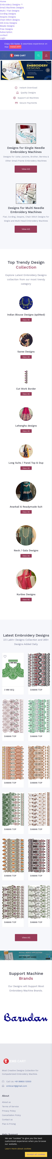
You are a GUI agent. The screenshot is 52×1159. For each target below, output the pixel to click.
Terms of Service (10, 1106)
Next (48, 70)
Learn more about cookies (18, 1148)
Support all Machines (28, 98)
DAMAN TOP (36, 690)
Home (3, 1)
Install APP (15, 47)
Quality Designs (28, 92)
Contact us (7, 1119)
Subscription (6, 32)
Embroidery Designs (11, 4)
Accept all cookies (36, 1154)
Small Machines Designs (12, 7)
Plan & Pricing (9, 1124)
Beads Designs (7, 26)
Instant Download (28, 87)
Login (2, 38)
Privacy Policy (9, 1111)
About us (6, 1102)
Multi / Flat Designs (9, 11)
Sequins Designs (8, 17)
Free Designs (6, 29)
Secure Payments (28, 103)
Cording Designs (8, 14)
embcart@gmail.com (16, 1086)
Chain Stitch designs (10, 20)
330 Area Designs (8, 23)
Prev (4, 70)
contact (3, 35)
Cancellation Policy (11, 1115)
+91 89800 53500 (23, 1081)
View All (26, 169)
